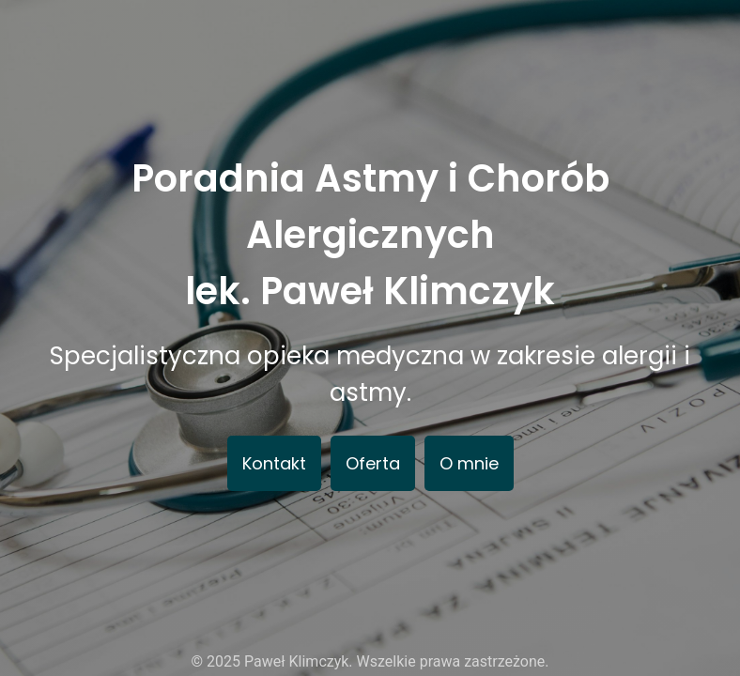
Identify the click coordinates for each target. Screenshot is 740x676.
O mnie (469, 463)
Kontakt (274, 463)
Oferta (373, 463)
